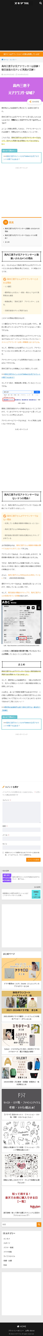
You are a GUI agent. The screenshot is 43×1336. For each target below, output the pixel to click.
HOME (21, 1326)
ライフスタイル (9, 1256)
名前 (5, 826)
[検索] (39, 1224)
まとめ (7, 242)
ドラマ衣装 (7, 1252)
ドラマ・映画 (8, 1247)
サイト (4, 844)
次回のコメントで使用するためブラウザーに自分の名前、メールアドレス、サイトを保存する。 (22, 854)
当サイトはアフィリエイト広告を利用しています (21, 54)
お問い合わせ (30, 1330)
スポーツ (6, 1243)
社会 (5, 1265)
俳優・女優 (7, 1261)
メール (5, 835)
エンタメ (6, 1239)
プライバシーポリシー (16, 1330)
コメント (6, 800)
